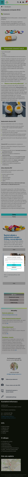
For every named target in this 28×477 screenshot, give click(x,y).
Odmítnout (14, 267)
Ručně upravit (14, 269)
